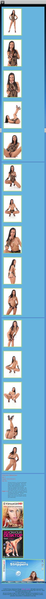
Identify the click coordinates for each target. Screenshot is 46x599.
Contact (28, 589)
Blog (23, 589)
